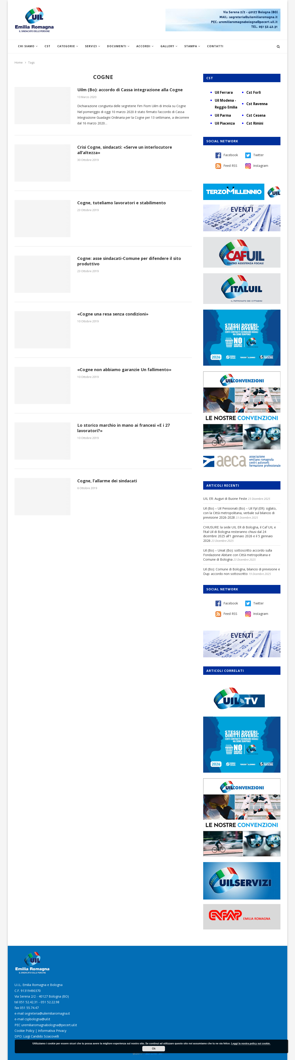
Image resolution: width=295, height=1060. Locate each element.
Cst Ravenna (257, 103)
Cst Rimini (254, 123)
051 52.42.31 (28, 1002)
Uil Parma (223, 115)
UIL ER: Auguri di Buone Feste (225, 498)
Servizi (91, 46)
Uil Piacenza (225, 123)
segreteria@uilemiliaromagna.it (47, 1013)
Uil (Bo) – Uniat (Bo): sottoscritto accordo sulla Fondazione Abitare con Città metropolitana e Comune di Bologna (237, 554)
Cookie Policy (24, 1030)
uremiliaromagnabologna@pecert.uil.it (49, 1025)
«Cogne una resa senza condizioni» (112, 314)
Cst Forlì (253, 92)
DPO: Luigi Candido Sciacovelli (37, 1036)
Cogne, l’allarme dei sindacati (107, 480)
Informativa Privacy (52, 1030)
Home (19, 62)
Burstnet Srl (153, 1053)
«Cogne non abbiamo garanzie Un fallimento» (124, 369)
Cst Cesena (255, 115)
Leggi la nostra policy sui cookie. (250, 1043)
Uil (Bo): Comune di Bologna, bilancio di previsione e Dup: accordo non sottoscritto (241, 571)
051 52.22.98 (50, 1002)
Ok (153, 1048)
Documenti (116, 46)
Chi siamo (26, 46)
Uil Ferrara (224, 92)
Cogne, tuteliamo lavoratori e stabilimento (121, 202)
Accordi (143, 46)
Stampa (190, 46)
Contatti (215, 46)
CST (47, 46)
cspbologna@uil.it (37, 1019)
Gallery (167, 46)
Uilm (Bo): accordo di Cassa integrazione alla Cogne (130, 89)
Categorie (66, 46)
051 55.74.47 (29, 1008)
